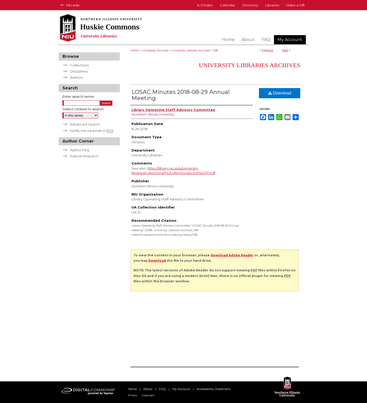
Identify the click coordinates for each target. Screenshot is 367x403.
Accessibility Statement (213, 389)
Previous (267, 50)
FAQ (162, 389)
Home (134, 50)
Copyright (148, 395)
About (148, 389)
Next (285, 50)
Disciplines (79, 71)
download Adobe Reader (232, 255)
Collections (79, 65)
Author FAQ (79, 150)
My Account (181, 389)
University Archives (155, 50)
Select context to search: (83, 109)
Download (279, 93)
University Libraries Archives (191, 50)
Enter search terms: (78, 96)
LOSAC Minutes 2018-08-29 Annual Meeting (181, 95)
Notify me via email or (91, 131)
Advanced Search (85, 124)
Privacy (132, 395)
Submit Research (84, 156)
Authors (76, 77)
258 (215, 50)
